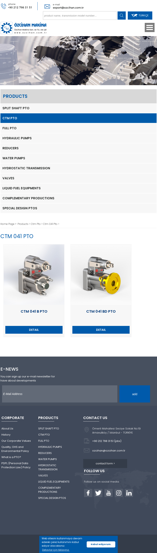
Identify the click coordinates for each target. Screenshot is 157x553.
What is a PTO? (11, 457)
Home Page (7, 224)
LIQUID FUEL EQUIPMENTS (21, 188)
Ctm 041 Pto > (51, 224)
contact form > (105, 463)
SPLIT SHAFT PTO (15, 108)
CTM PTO (9, 118)
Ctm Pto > (37, 224)
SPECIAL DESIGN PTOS (19, 208)
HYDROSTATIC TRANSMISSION (26, 168)
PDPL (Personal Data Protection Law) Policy (15, 465)
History (5, 435)
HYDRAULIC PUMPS (17, 138)
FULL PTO (9, 128)
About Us (7, 428)
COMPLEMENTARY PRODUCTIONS (28, 198)
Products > (24, 224)
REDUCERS (10, 148)
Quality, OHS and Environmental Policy (15, 449)
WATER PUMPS (13, 158)
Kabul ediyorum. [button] (101, 544)
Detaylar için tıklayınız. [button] (56, 550)
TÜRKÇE (140, 15)
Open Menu (150, 27)
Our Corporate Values (16, 441)
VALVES (8, 178)
